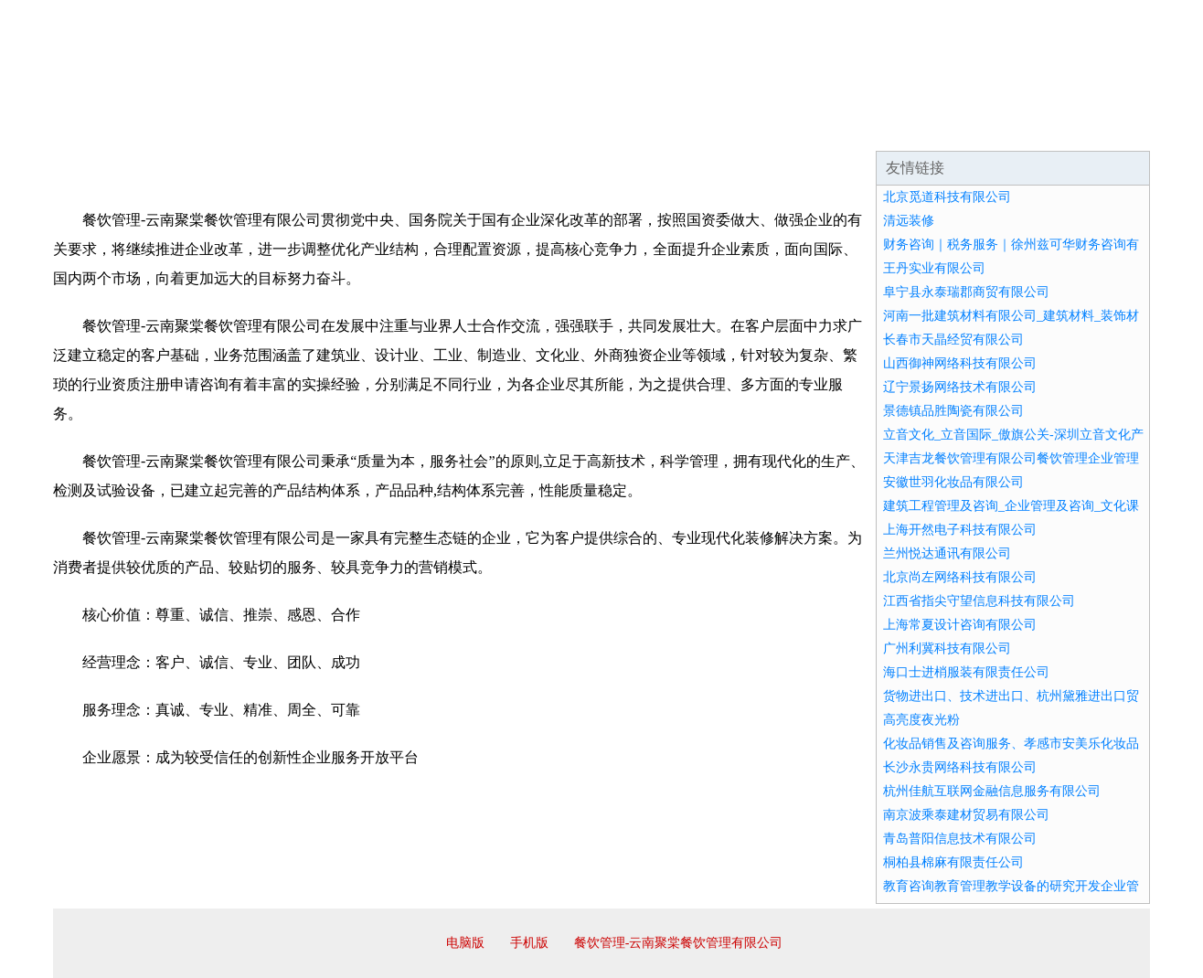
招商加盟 (660, 128)
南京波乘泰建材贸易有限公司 (966, 815)
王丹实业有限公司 (934, 268)
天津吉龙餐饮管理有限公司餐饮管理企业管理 (1011, 458)
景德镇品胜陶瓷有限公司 (953, 411)
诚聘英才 (769, 128)
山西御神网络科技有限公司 (960, 363)
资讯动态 (989, 128)
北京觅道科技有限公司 (947, 197)
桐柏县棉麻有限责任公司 (953, 862)
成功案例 (550, 128)
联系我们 (879, 128)
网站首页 (111, 128)
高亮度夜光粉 (921, 720)
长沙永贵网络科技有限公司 (960, 767)
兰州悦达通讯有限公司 (947, 553)
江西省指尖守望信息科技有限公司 (979, 601)
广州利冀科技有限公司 (947, 648)
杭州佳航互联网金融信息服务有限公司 (992, 791)
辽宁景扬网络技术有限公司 (960, 387)
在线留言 (1098, 128)
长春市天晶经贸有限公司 (953, 339)
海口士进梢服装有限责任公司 (966, 672)
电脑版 (465, 943)
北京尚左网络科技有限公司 (960, 577)
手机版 (529, 943)
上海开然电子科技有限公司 (960, 530)
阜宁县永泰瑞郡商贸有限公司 (966, 292)
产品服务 (440, 128)
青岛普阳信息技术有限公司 (960, 838)
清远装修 (908, 221)
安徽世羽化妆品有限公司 (953, 482)
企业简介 (221, 128)
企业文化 (331, 128)
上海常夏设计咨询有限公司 (960, 625)
